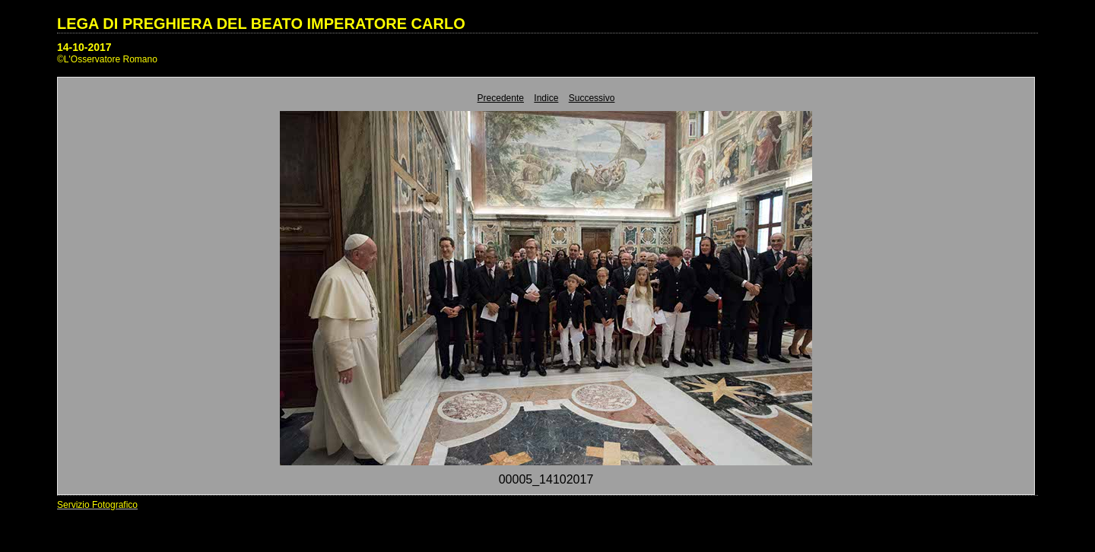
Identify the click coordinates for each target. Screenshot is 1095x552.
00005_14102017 (546, 479)
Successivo (592, 98)
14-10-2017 (84, 47)
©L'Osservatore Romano (107, 59)
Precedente (501, 98)
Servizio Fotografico (97, 505)
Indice (546, 98)
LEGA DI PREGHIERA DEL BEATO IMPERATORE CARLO (261, 23)
